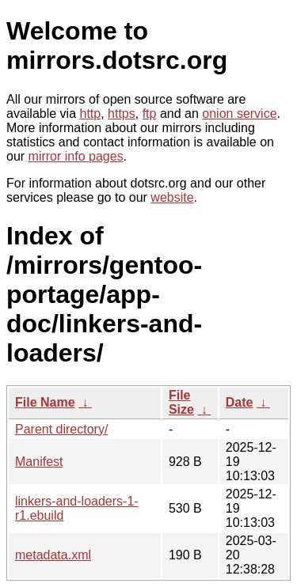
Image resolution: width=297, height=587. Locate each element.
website (171, 197)
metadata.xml (53, 555)
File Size (181, 402)
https (121, 113)
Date (239, 402)
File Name (45, 402)
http (90, 113)
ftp (150, 113)
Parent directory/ (61, 429)
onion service (239, 113)
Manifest (39, 461)
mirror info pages (76, 156)
